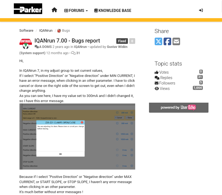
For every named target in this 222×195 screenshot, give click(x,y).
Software (26, 30)
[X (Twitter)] (158, 42)
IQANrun (45, 30)
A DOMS (45, 47)
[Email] (176, 42)
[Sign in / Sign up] (201, 10)
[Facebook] (167, 42)
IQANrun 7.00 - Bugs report (67, 40)
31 (78, 53)
